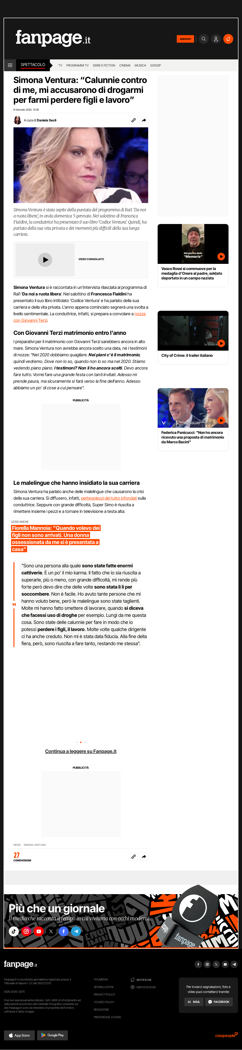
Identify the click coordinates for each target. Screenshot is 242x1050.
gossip (155, 65)
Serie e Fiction (104, 65)
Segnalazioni (103, 987)
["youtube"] (40, 931)
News (17, 845)
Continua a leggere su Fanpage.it (81, 751)
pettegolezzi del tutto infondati (109, 498)
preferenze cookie (107, 1017)
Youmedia (101, 979)
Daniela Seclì (46, 120)
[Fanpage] (20, 964)
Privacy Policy (104, 994)
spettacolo (33, 64)
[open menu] (10, 65)
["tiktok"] (14, 931)
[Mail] (193, 1002)
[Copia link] (133, 120)
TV (60, 65)
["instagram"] (27, 931)
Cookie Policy (104, 1002)
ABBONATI (185, 38)
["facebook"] (67, 931)
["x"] (53, 931)
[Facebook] (219, 1002)
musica (140, 65)
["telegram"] (80, 931)
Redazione (101, 1009)
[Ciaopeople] (226, 1036)
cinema (124, 65)
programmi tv (77, 65)
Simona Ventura (35, 845)
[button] (144, 120)
